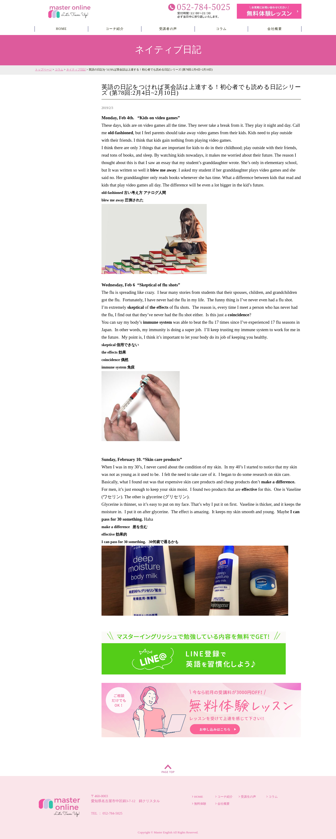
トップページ (43, 69)
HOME (61, 29)
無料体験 (200, 803)
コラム (221, 29)
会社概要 (274, 29)
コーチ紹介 (115, 29)
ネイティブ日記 (76, 69)
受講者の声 (168, 29)
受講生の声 (248, 796)
